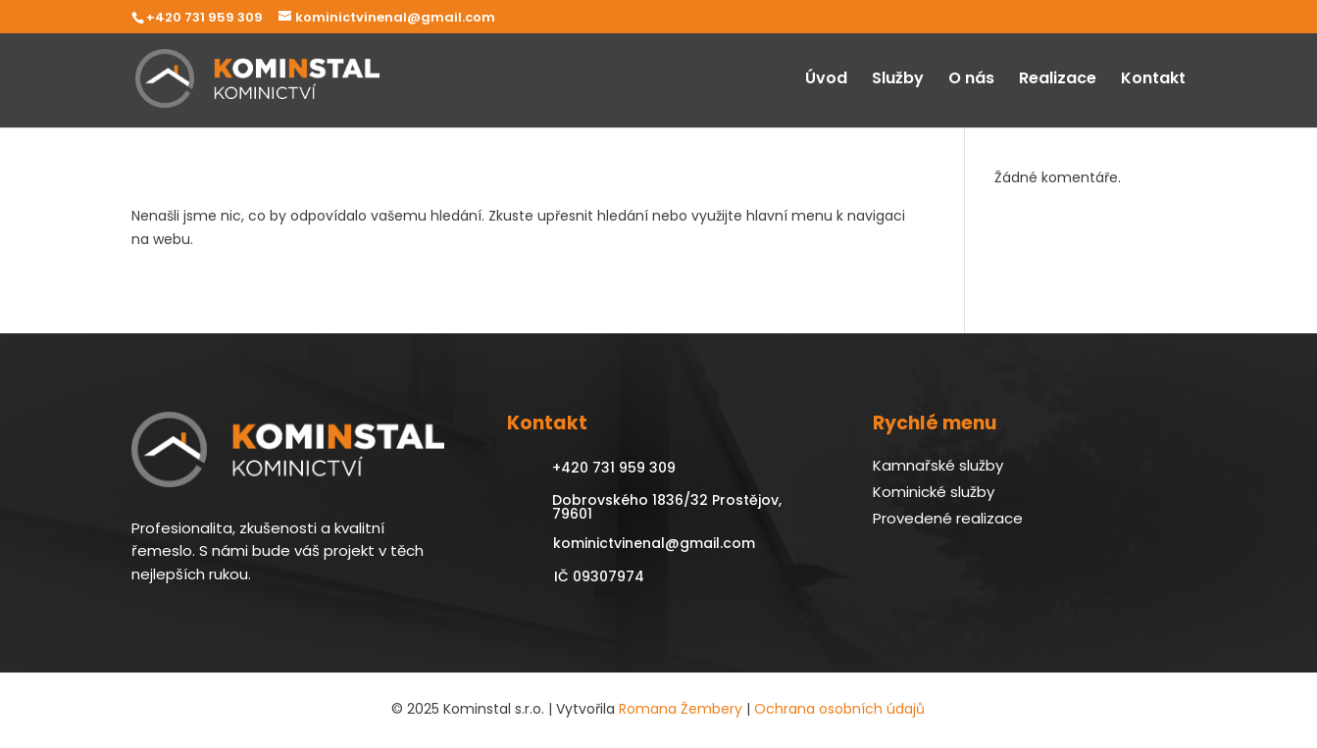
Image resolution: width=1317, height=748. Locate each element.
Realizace (1057, 80)
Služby (898, 80)
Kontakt (1153, 80)
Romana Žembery (680, 709)
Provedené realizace (948, 518)
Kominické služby (933, 491)
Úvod (826, 80)
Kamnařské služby (938, 465)
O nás (971, 80)
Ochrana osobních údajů (839, 709)
